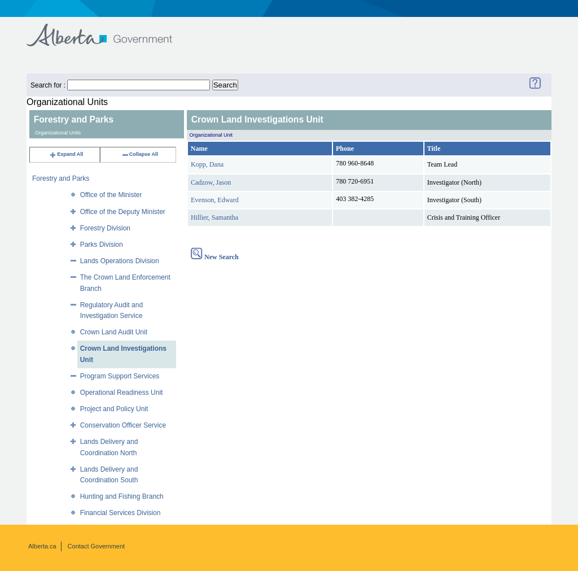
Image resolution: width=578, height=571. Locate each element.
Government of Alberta (109, 30)
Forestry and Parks (60, 178)
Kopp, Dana (207, 164)
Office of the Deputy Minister (122, 212)
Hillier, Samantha (214, 217)
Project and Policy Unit (114, 409)
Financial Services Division (120, 513)
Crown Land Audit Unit (113, 332)
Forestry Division (105, 228)
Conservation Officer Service (123, 425)
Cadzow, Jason (211, 182)
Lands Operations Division (119, 261)
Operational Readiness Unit (121, 392)
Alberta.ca (42, 546)
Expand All (66, 154)
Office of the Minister (111, 195)
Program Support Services (120, 376)
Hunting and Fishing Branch (122, 496)
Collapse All (139, 154)
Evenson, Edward (215, 200)
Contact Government (96, 546)
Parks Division (101, 245)
